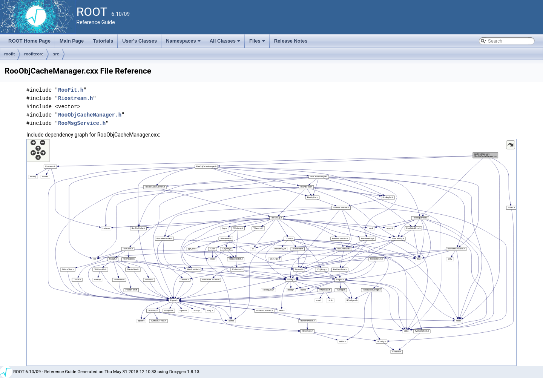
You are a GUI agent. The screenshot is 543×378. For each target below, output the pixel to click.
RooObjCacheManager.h (89, 114)
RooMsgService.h (82, 123)
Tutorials (103, 41)
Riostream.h (75, 98)
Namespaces (184, 43)
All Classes (226, 43)
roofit (9, 54)
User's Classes (139, 41)
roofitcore (33, 54)
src (56, 54)
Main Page (72, 41)
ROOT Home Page (29, 41)
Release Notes (291, 41)
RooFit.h (70, 90)
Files (257, 43)
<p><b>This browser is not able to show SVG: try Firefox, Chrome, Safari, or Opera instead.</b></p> (271, 252)
